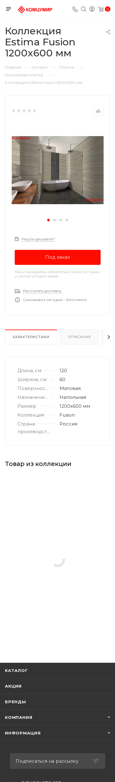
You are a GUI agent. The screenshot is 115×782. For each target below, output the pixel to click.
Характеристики (31, 337)
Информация (23, 733)
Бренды (15, 701)
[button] (48, 220)
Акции (13, 686)
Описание (79, 337)
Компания (18, 717)
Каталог (16, 670)
